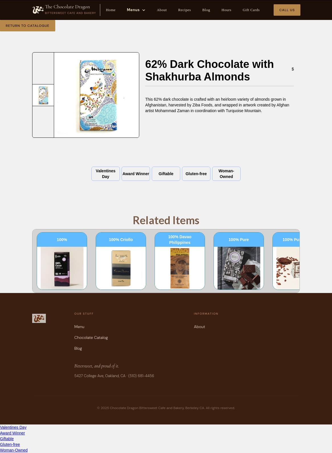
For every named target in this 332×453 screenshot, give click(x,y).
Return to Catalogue (28, 25)
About (162, 10)
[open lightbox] (43, 95)
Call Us (287, 10)
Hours (226, 10)
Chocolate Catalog (91, 337)
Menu (79, 326)
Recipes (184, 10)
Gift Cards (251, 10)
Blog (206, 10)
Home (111, 10)
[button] (136, 10)
